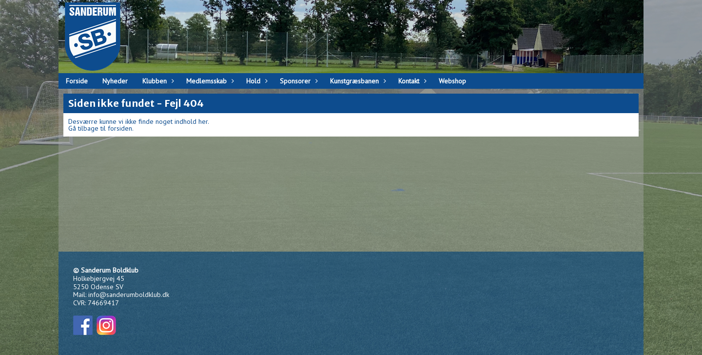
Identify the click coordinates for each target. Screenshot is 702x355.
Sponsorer (297, 81)
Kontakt (411, 81)
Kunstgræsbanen (357, 81)
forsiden (120, 128)
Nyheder (115, 81)
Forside (77, 81)
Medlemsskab (209, 81)
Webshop (452, 81)
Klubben (157, 81)
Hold (255, 81)
